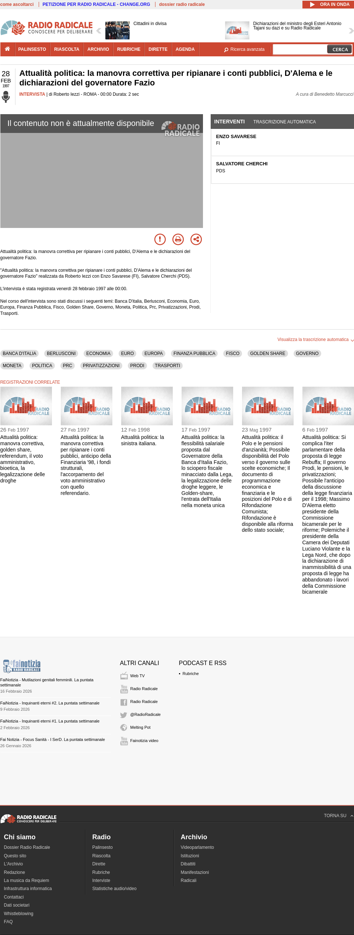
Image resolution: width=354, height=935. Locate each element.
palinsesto (32, 49)
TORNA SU (335, 815)
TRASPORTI (167, 365)
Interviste (101, 880)
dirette (157, 49)
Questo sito (15, 855)
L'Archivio (13, 864)
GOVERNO (307, 353)
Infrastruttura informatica (28, 888)
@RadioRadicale (145, 714)
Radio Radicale (144, 688)
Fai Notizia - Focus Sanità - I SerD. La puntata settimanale (52, 739)
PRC (67, 365)
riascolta (66, 49)
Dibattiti (188, 864)
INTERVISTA (32, 94)
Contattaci (14, 897)
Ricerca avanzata (248, 49)
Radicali (189, 880)
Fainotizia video (144, 740)
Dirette (98, 864)
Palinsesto (102, 847)
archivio (98, 49)
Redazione (14, 872)
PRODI (137, 365)
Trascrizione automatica (284, 121)
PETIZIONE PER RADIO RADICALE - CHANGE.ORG (96, 4)
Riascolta (101, 855)
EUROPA (153, 353)
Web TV (137, 676)
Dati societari (16, 905)
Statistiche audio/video (114, 888)
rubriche (128, 49)
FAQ (8, 921)
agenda (185, 49)
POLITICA (42, 365)
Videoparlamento (197, 847)
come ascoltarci (17, 4)
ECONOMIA (98, 353)
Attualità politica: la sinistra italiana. (142, 440)
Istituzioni (190, 855)
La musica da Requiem (26, 880)
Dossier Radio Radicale (27, 847)
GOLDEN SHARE (267, 353)
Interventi (229, 121)
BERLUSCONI (61, 353)
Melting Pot (140, 727)
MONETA (12, 365)
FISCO (232, 353)
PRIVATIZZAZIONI (101, 365)
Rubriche (191, 673)
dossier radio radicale (182, 4)
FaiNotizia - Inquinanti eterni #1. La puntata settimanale (50, 721)
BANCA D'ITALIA (19, 353)
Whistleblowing (19, 913)
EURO (127, 353)
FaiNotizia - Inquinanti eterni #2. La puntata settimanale (50, 703)
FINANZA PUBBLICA (194, 353)
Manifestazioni (195, 872)
